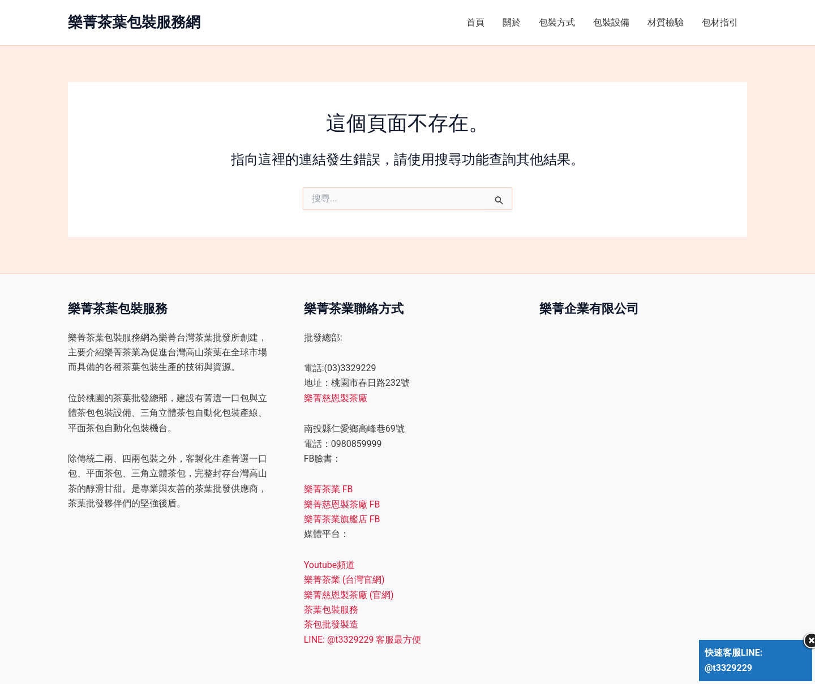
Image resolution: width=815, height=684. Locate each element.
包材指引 (720, 22)
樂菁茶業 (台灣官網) (344, 579)
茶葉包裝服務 (331, 609)
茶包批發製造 (331, 624)
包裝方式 (557, 22)
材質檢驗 (665, 22)
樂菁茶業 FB (328, 489)
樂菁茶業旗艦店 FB (342, 519)
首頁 (475, 22)
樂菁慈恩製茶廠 (335, 398)
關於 (512, 22)
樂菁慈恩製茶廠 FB (342, 504)
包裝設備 (611, 22)
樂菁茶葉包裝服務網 (134, 22)
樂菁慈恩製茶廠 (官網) (349, 595)
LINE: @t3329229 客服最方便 (363, 639)
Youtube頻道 (329, 565)
